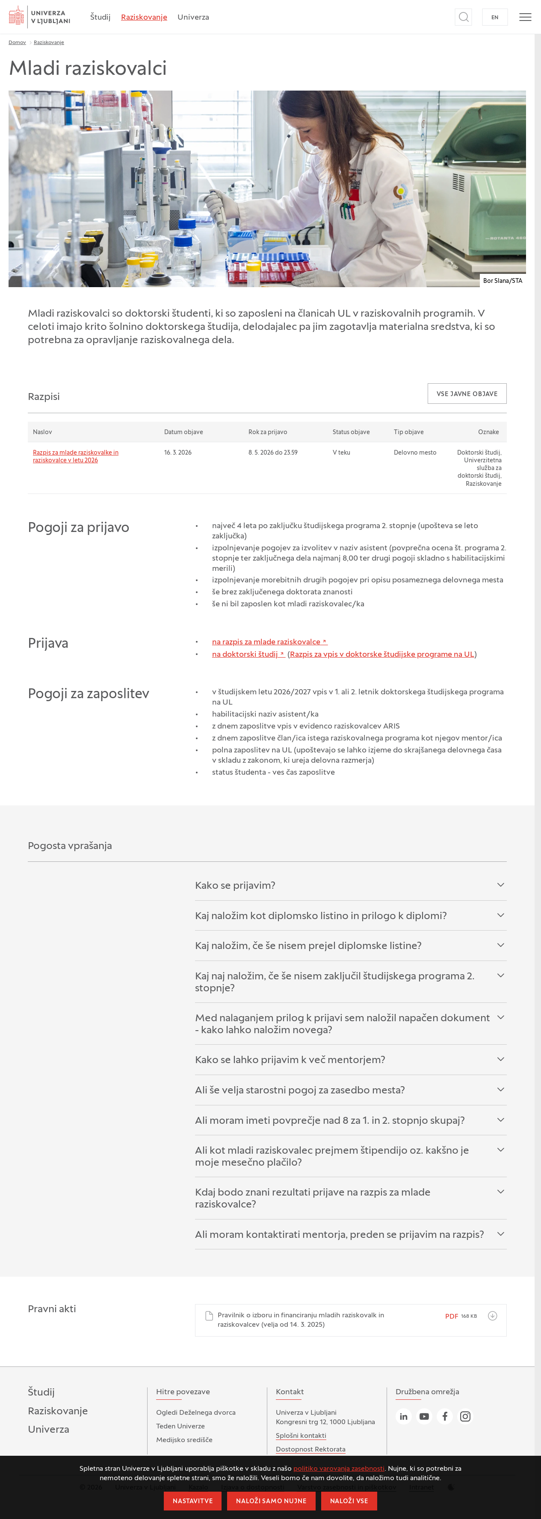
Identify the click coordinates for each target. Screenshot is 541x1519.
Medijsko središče (184, 1440)
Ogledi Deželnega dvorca (196, 1413)
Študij (100, 17)
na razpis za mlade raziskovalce (266, 642)
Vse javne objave (467, 394)
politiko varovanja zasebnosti (338, 1469)
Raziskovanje (144, 17)
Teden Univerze (180, 1426)
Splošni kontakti (301, 1436)
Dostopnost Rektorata (311, 1449)
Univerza (193, 17)
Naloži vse (349, 1501)
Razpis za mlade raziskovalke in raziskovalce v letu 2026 (75, 457)
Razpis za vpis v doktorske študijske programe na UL (382, 654)
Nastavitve (193, 1501)
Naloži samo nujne (271, 1501)
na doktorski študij (245, 654)
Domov (17, 42)
